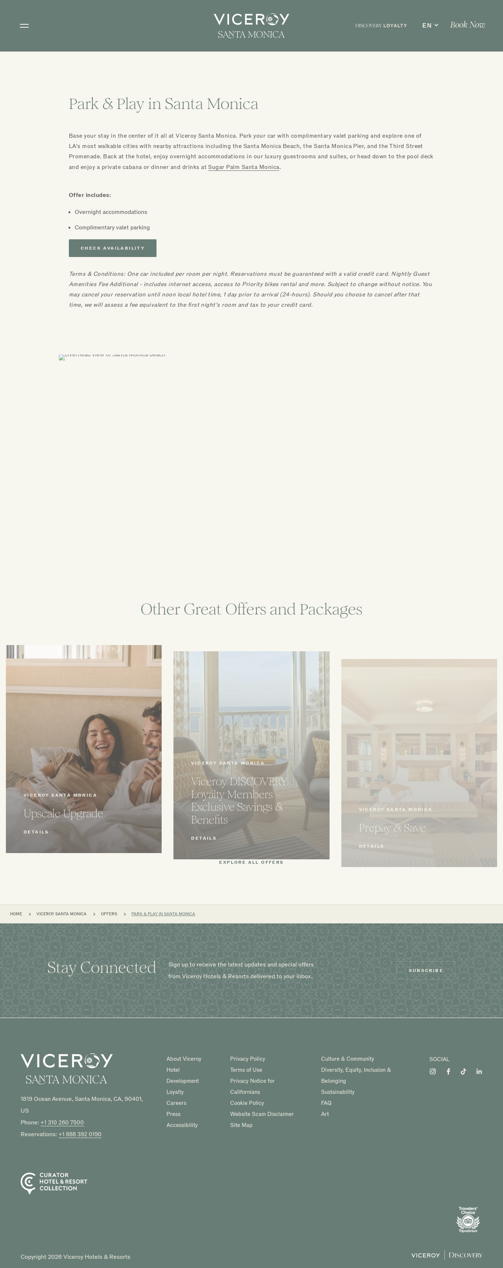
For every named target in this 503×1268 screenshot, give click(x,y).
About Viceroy (183, 1059)
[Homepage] (67, 1068)
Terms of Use (246, 1070)
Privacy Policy (247, 1059)
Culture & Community (347, 1059)
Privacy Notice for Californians (252, 1086)
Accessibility (182, 1124)
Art (325, 1113)
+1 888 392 (80, 1134)
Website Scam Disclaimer (262, 1114)
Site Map (241, 1124)
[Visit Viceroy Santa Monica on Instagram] (432, 1071)
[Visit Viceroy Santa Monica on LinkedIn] (479, 1071)
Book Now (467, 24)
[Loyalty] (381, 26)
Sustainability (338, 1092)
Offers (109, 914)
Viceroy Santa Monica (61, 914)
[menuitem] (381, 25)
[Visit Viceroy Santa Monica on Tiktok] (463, 1071)
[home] (251, 26)
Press (173, 1114)
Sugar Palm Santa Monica (243, 167)
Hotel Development (182, 1075)
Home (16, 914)
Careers (176, 1103)
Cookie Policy (247, 1103)
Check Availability (113, 248)
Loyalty (175, 1092)
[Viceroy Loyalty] (446, 1258)
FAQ (326, 1103)
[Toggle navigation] (24, 26)
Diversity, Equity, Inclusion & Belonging (356, 1075)
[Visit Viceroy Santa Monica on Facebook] (448, 1071)
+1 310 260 (62, 1122)
